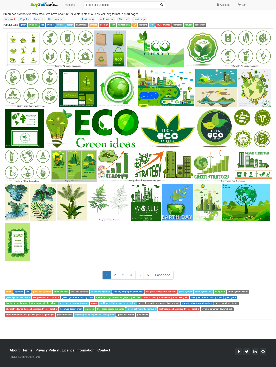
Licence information (78, 350)
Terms (27, 350)
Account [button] (224, 4)
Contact (103, 350)
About (15, 350)
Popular (24, 19)
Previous (106, 19)
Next (123, 19)
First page (88, 19)
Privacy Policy (47, 350)
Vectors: (70, 4)
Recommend (55, 19)
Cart (242, 4)
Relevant (9, 19)
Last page (140, 19)
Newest (38, 19)
